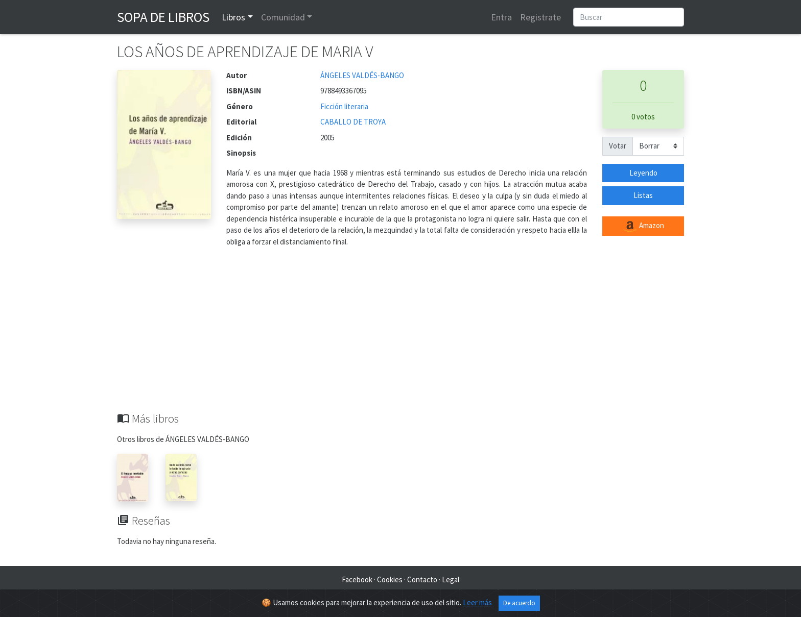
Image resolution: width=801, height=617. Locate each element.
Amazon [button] (643, 226)
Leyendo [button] (643, 173)
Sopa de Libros (163, 17)
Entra (501, 17)
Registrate (540, 17)
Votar (617, 146)
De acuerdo (519, 603)
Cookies (390, 579)
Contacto (422, 579)
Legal (450, 579)
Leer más (477, 602)
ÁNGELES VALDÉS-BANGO (362, 75)
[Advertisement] (400, 335)
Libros (233, 17)
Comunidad (283, 17)
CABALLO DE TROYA (353, 122)
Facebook (357, 579)
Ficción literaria (344, 106)
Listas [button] (643, 195)
